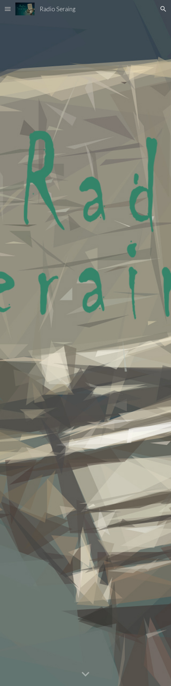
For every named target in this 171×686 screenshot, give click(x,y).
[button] (7, 9)
